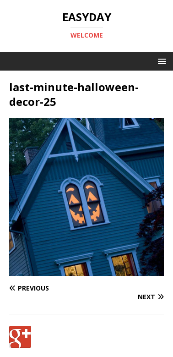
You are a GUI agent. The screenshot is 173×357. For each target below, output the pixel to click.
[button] (160, 60)
